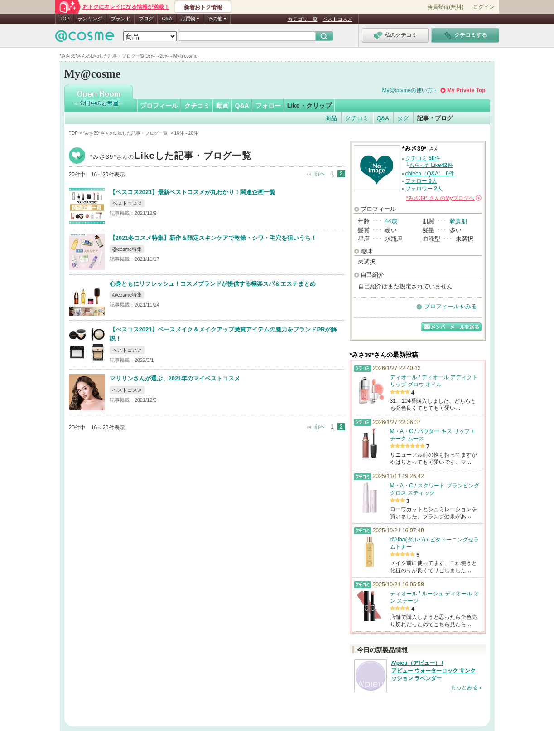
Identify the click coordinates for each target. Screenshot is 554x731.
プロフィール (159, 105)
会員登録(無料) (445, 7)
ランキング (89, 18)
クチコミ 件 (422, 158)
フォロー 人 (421, 181)
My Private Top (466, 90)
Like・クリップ (309, 105)
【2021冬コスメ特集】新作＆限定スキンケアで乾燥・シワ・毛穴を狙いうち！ (213, 237)
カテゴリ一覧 (303, 19)
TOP (65, 18)
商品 (331, 118)
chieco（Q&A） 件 (429, 174)
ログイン (484, 7)
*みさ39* (171, 156)
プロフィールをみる (450, 306)
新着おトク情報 (203, 7)
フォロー (268, 105)
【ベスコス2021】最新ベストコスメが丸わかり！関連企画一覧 (193, 192)
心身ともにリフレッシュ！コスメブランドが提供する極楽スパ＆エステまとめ (213, 283)
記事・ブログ (435, 118)
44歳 (391, 221)
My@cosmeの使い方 (407, 90)
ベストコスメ (337, 19)
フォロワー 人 (424, 188)
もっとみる (464, 687)
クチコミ (197, 105)
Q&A (167, 18)
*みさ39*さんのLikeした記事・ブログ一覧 (126, 133)
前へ (319, 174)
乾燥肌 (458, 221)
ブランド (120, 18)
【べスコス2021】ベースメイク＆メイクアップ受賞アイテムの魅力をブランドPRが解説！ (223, 334)
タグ (403, 118)
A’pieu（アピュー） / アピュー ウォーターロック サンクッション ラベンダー (433, 671)
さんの (443, 198)
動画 (222, 105)
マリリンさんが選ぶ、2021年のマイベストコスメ (175, 378)
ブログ (146, 18)
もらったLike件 (431, 165)
